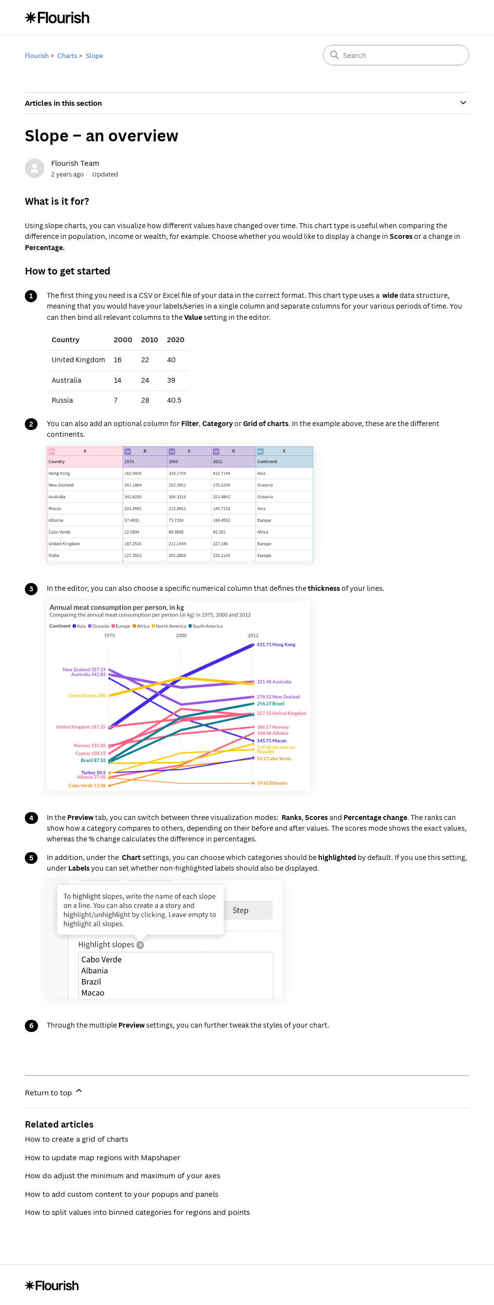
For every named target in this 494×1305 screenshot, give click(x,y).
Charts (67, 55)
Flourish (37, 55)
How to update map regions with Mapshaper (102, 1157)
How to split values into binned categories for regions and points (137, 1212)
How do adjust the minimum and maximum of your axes (122, 1175)
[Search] (396, 55)
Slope (94, 55)
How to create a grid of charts (76, 1139)
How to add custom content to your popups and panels (121, 1194)
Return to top (54, 1091)
